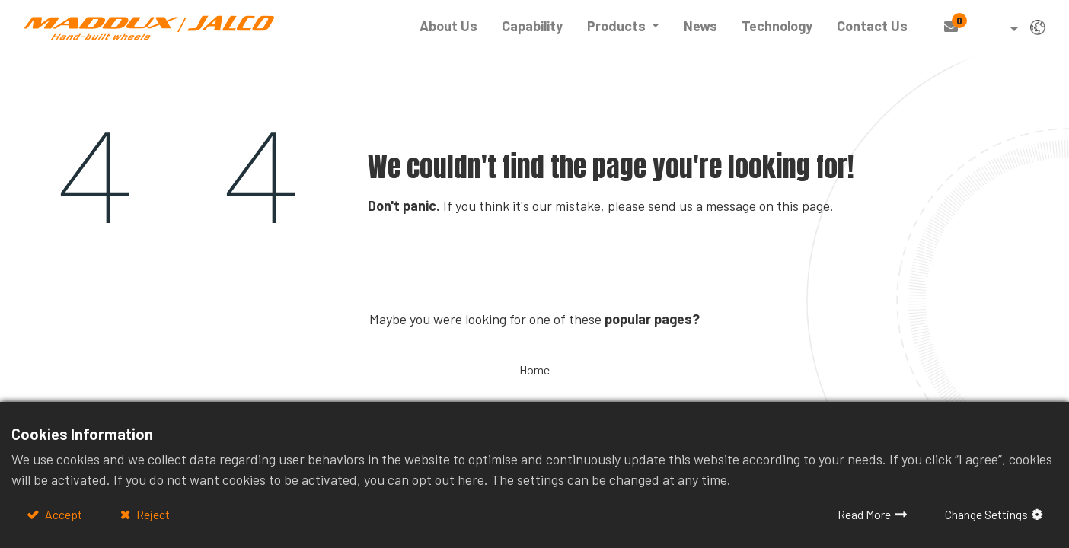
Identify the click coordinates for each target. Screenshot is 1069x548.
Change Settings (986, 514)
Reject (152, 514)
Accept (62, 514)
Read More (864, 514)
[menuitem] (448, 26)
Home (534, 369)
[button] (1003, 30)
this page (803, 205)
